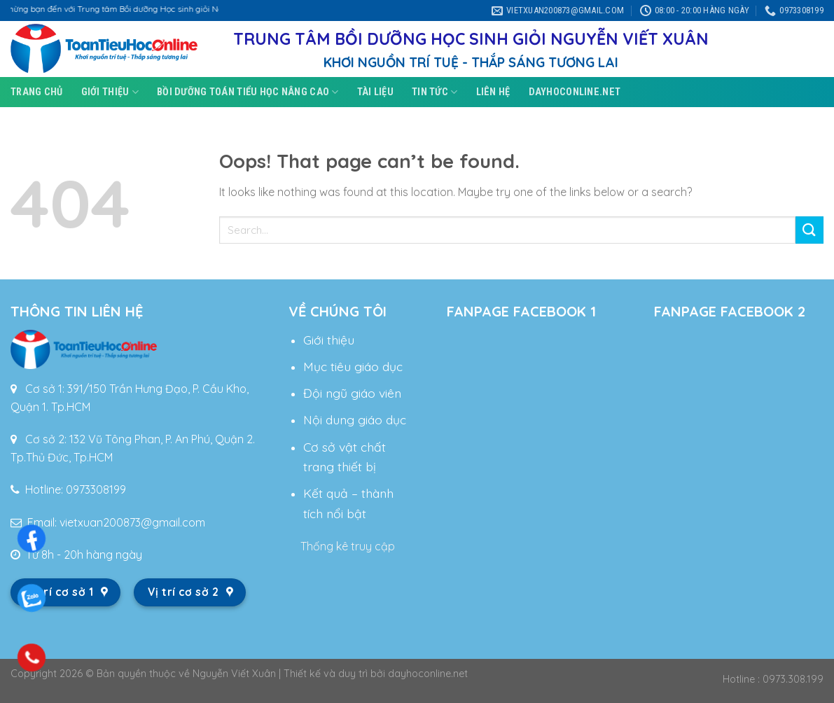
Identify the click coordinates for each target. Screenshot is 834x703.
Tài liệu (375, 92)
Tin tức (435, 92)
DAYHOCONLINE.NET (575, 92)
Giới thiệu (110, 92)
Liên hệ (493, 92)
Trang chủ (37, 92)
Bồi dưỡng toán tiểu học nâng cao (248, 92)
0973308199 (96, 489)
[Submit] (809, 230)
